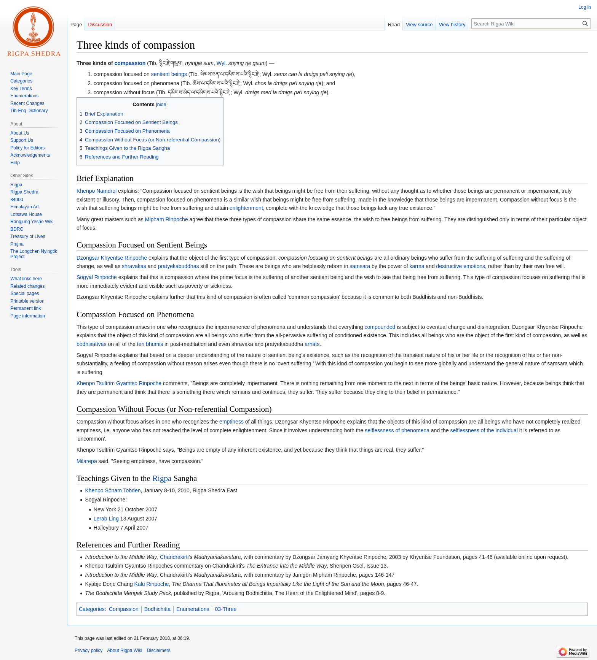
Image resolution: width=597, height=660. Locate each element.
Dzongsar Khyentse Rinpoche (112, 258)
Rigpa (161, 478)
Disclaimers (158, 650)
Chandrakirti (174, 557)
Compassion (124, 609)
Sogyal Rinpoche (97, 277)
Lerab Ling (106, 519)
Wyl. (222, 63)
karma (417, 266)
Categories (92, 609)
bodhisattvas (92, 344)
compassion (130, 63)
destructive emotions (460, 266)
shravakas (134, 266)
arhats (312, 344)
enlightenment (246, 208)
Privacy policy (88, 650)
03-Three (225, 609)
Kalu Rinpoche (151, 584)
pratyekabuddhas (178, 266)
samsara (360, 266)
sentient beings (169, 74)
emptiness (231, 422)
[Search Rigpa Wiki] (531, 23)
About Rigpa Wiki (124, 650)
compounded (379, 327)
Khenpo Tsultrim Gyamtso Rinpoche (119, 383)
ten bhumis (150, 344)
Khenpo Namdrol (97, 191)
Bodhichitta (157, 609)
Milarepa (87, 461)
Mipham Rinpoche (166, 219)
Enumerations (192, 609)
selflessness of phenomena (397, 430)
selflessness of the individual (483, 430)
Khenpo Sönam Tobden (112, 490)
